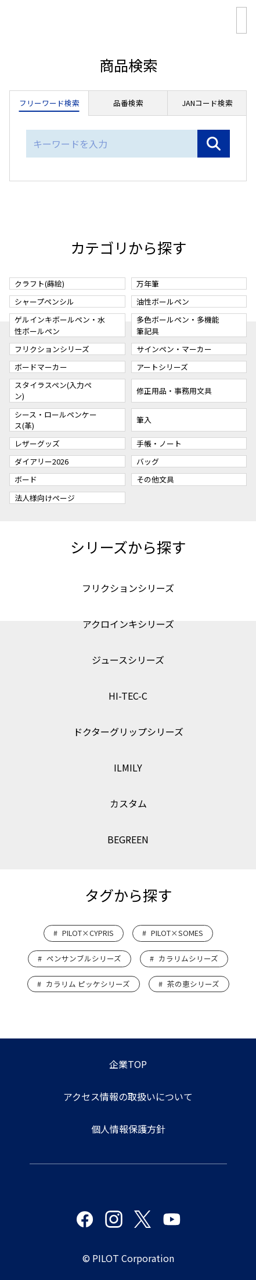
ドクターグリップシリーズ (128, 731)
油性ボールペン (162, 301)
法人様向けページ (45, 497)
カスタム (128, 803)
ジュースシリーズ (128, 660)
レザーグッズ (37, 443)
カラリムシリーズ (188, 958)
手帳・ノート (159, 443)
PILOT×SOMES (177, 932)
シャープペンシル (44, 301)
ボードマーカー (41, 366)
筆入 (144, 419)
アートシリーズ (162, 366)
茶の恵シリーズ (193, 983)
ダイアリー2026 (41, 461)
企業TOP (128, 1064)
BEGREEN (128, 839)
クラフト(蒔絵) (39, 283)
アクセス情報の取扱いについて (128, 1096)
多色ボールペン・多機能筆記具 (177, 325)
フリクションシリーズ (52, 348)
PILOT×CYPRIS (88, 932)
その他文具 (155, 479)
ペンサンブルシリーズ (83, 958)
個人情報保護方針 (128, 1129)
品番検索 (128, 102)
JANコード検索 (207, 102)
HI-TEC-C (128, 696)
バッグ (147, 461)
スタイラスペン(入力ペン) (53, 390)
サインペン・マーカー (174, 348)
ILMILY (128, 767)
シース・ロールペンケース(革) (56, 420)
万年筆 (147, 283)
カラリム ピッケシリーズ (88, 983)
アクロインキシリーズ (128, 624)
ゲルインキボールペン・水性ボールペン (60, 325)
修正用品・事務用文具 (174, 390)
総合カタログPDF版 (241, 20)
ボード (26, 479)
